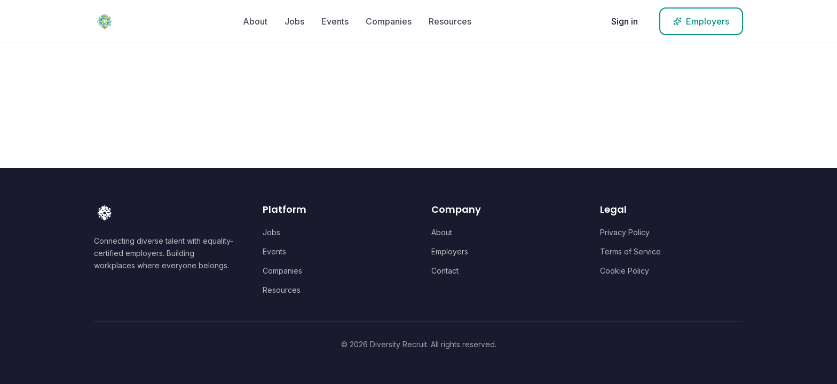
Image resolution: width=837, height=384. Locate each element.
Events (335, 21)
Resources (450, 21)
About (255, 21)
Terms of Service (630, 251)
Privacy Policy (625, 232)
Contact (445, 270)
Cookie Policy (624, 270)
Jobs (294, 21)
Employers (449, 251)
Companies (389, 21)
